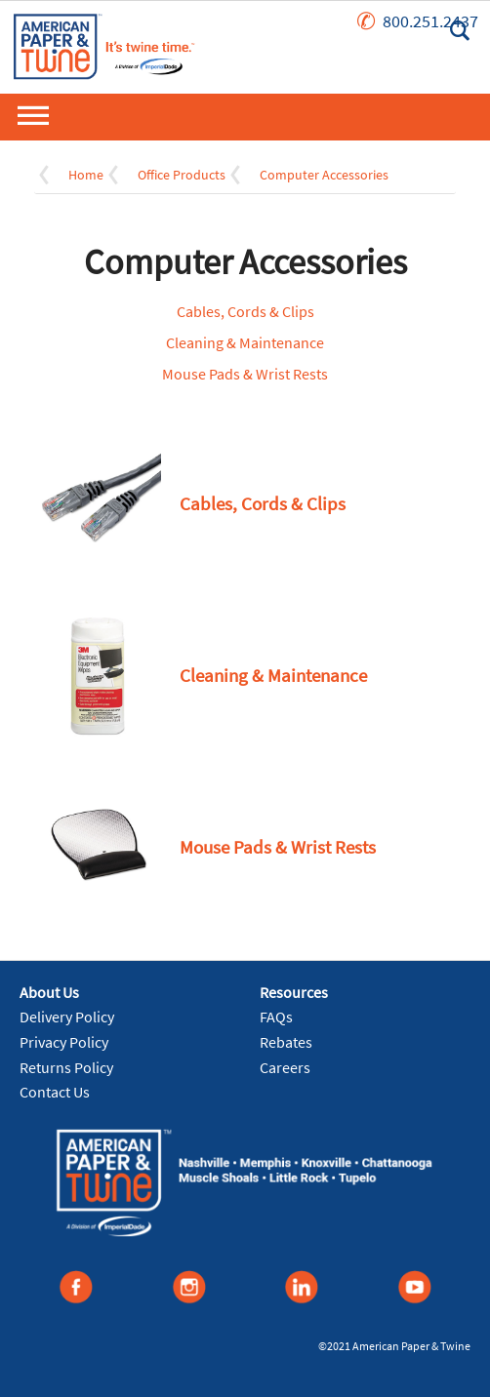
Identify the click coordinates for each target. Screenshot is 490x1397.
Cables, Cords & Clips (245, 311)
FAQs (276, 1016)
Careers (285, 1067)
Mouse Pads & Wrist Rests (245, 373)
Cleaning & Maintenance (245, 342)
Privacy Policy (64, 1042)
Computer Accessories (324, 174)
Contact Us (55, 1091)
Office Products (181, 174)
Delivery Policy (67, 1016)
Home (85, 174)
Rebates (286, 1042)
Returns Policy (66, 1067)
